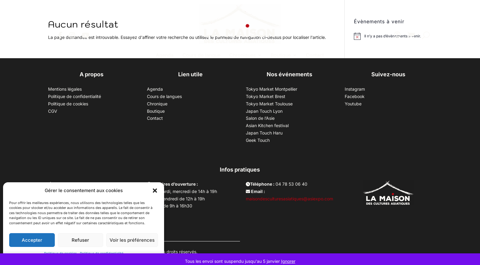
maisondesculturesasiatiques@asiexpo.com (289, 198)
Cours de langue (201, 55)
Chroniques (242, 55)
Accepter (32, 240)
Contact (315, 55)
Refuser (80, 240)
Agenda (165, 55)
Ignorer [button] (288, 261)
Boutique (281, 55)
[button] (155, 190)
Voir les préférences (132, 240)
